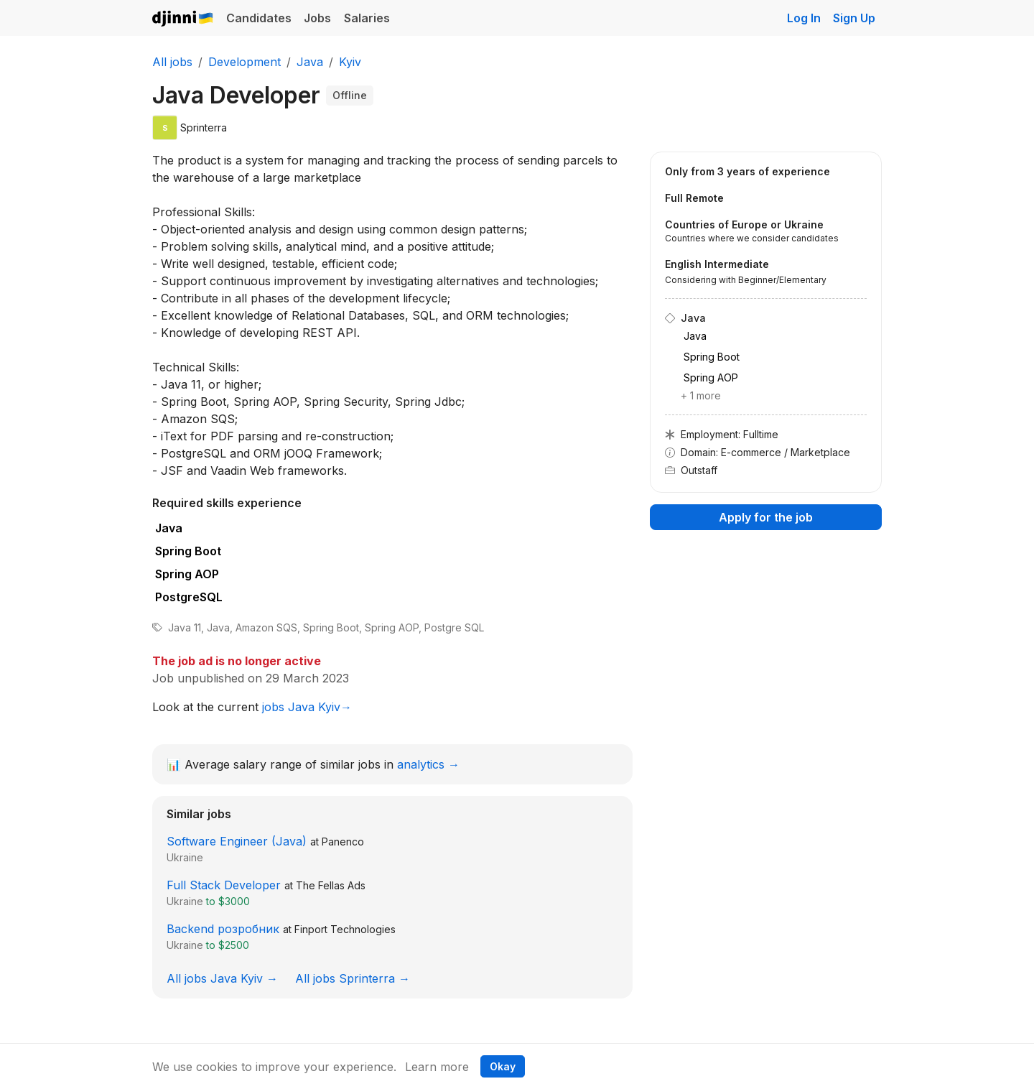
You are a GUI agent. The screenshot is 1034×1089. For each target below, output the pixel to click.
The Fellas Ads (330, 885)
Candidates (259, 18)
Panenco (343, 841)
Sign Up (854, 18)
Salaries (367, 18)
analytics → (428, 764)
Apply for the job (766, 517)
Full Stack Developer (224, 885)
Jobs (317, 18)
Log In (804, 18)
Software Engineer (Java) (237, 841)
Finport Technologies (345, 929)
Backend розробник (223, 929)
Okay (503, 1066)
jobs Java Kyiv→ (307, 707)
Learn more (437, 1067)
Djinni (183, 19)
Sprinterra (203, 127)
